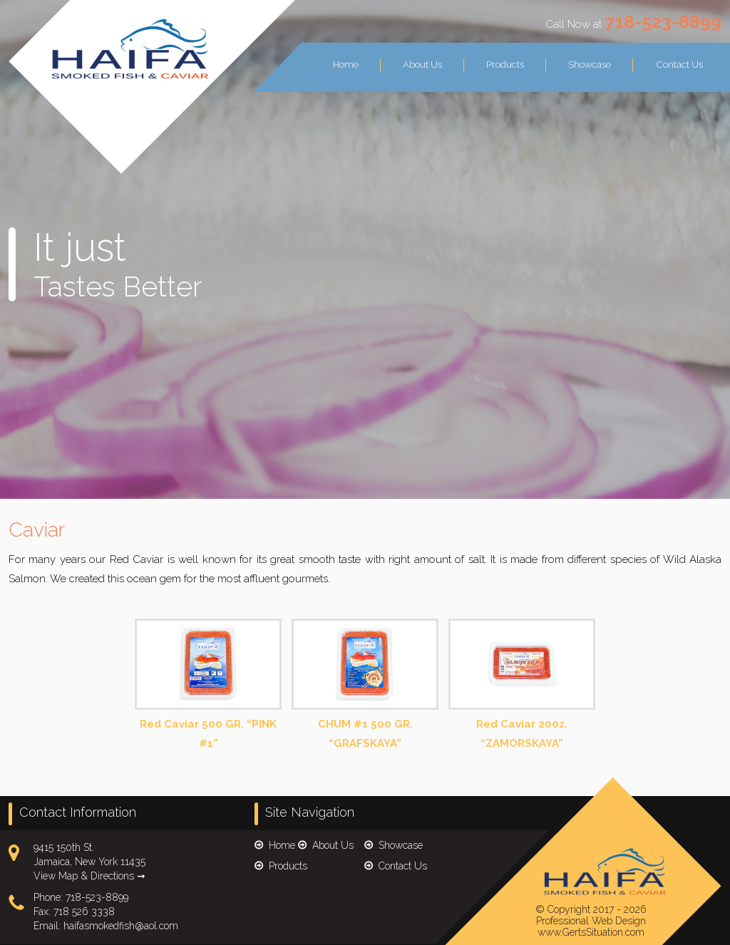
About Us (422, 64)
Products (505, 64)
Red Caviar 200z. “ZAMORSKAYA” (522, 685)
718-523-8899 (663, 21)
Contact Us (680, 64)
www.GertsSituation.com (591, 932)
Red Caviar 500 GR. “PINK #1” (208, 685)
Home (346, 64)
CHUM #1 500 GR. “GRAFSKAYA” (365, 685)
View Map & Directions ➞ (89, 876)
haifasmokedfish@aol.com (120, 925)
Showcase (589, 64)
